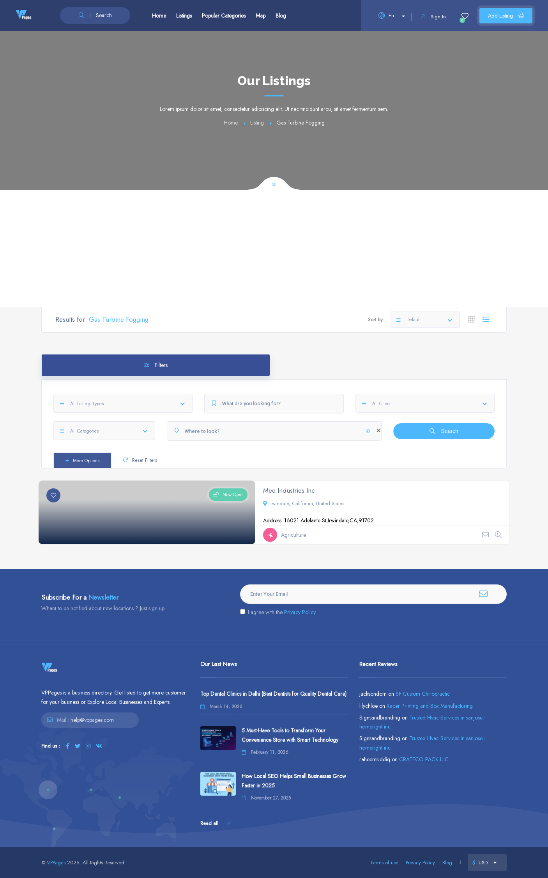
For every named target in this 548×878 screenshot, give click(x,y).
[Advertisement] (274, 248)
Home (159, 16)
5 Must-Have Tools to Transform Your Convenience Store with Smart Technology (290, 735)
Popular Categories (224, 16)
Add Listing (506, 16)
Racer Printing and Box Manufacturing (430, 706)
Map (260, 16)
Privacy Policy (300, 612)
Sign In (433, 16)
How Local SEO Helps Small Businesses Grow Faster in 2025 (294, 780)
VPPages (56, 862)
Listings (184, 16)
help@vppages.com (92, 720)
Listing (257, 122)
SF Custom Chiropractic (423, 694)
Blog (281, 16)
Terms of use (384, 862)
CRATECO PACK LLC (424, 759)
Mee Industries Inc (289, 490)
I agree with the (278, 612)
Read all (215, 823)
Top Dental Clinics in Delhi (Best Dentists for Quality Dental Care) (273, 694)
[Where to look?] (274, 431)
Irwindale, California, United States (303, 503)
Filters (156, 365)
